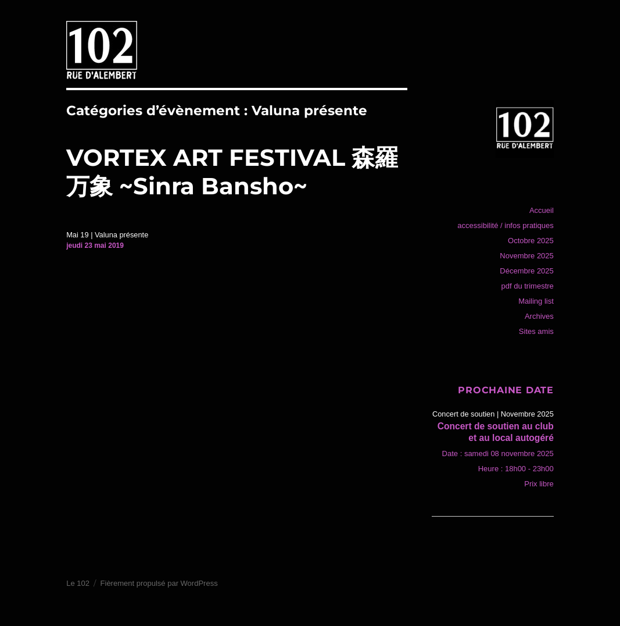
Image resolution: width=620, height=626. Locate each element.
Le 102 (77, 583)
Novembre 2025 (527, 255)
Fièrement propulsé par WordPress (159, 583)
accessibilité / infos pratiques (505, 225)
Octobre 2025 (531, 240)
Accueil (541, 210)
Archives (539, 316)
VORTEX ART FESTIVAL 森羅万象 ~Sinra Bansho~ (232, 171)
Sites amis (536, 331)
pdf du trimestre (527, 286)
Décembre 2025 (527, 270)
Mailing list (536, 301)
